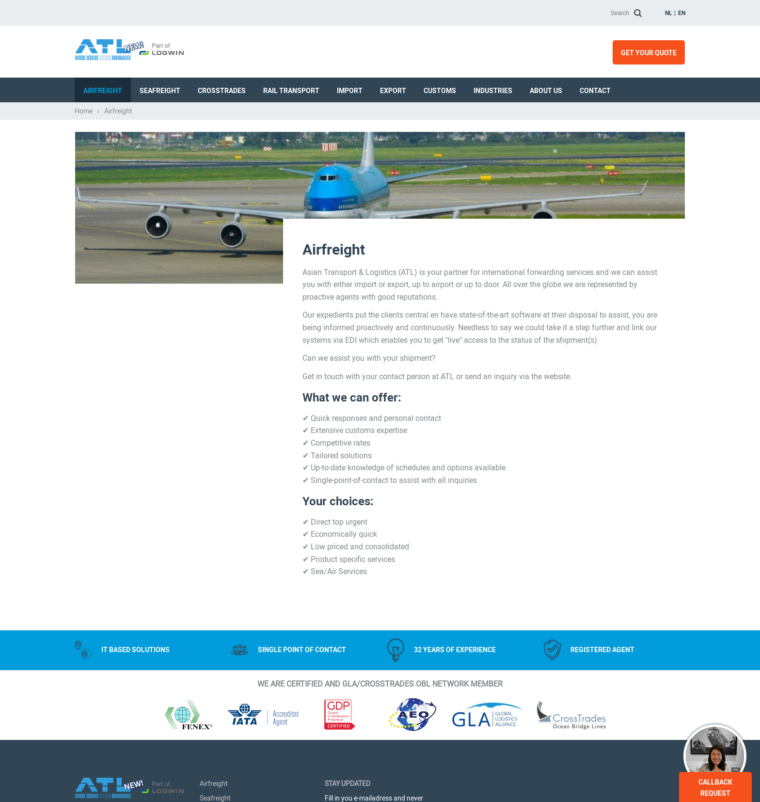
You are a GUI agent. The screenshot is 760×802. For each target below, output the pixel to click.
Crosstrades (222, 91)
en (681, 13)
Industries (493, 91)
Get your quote (649, 53)
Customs (440, 91)
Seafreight (160, 91)
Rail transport (291, 91)
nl (668, 13)
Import (350, 91)
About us (546, 91)
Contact (595, 91)
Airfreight (102, 91)
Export (393, 91)
